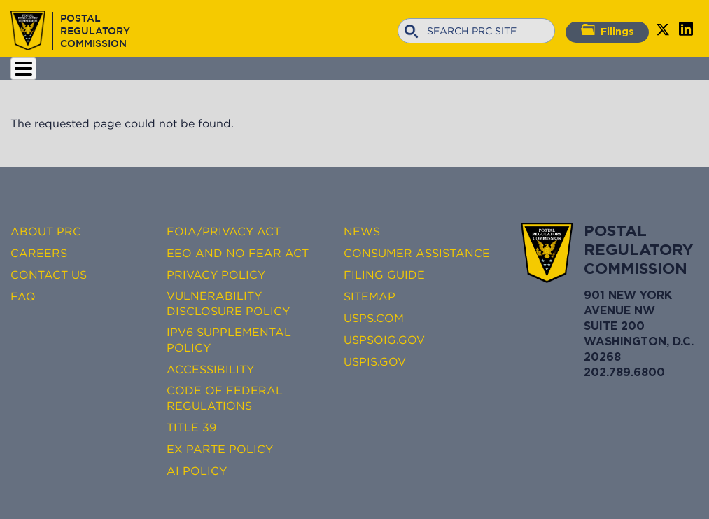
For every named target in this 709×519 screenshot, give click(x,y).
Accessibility (210, 369)
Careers (38, 253)
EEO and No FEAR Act (238, 253)
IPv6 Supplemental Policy (229, 340)
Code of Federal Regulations (225, 398)
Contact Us (48, 274)
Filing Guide (384, 274)
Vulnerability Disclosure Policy (228, 303)
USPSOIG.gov (384, 339)
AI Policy (197, 470)
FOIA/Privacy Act (224, 231)
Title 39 (191, 427)
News (362, 231)
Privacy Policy (216, 274)
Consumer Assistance (417, 253)
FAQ (23, 296)
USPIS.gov (375, 361)
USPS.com (374, 318)
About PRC (45, 231)
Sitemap (369, 296)
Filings (607, 30)
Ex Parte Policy (220, 449)
